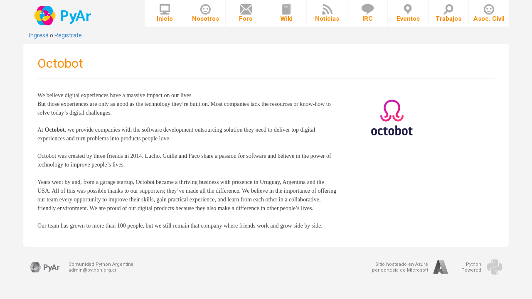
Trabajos (448, 13)
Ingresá (39, 35)
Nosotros (205, 13)
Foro (246, 13)
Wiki (286, 13)
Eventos (408, 13)
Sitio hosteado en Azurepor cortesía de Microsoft (400, 267)
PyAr (63, 15)
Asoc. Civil (489, 13)
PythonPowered (471, 267)
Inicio (165, 13)
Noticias (327, 13)
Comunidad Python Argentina (101, 264)
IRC (367, 13)
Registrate (68, 35)
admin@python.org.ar (92, 270)
